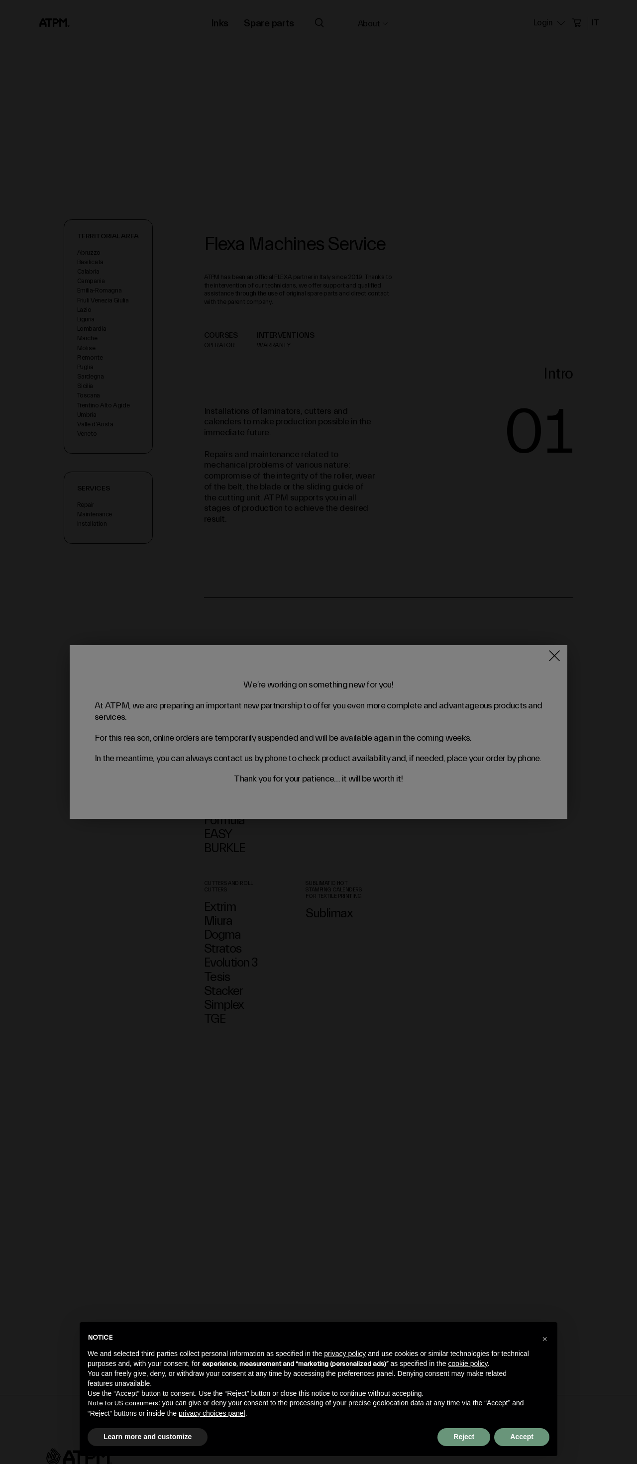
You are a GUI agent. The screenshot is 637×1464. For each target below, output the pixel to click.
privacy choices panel (212, 1413)
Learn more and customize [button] (148, 1437)
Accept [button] (521, 1437)
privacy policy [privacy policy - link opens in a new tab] (345, 1354)
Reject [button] (463, 1437)
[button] (544, 1338)
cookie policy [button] (467, 1363)
